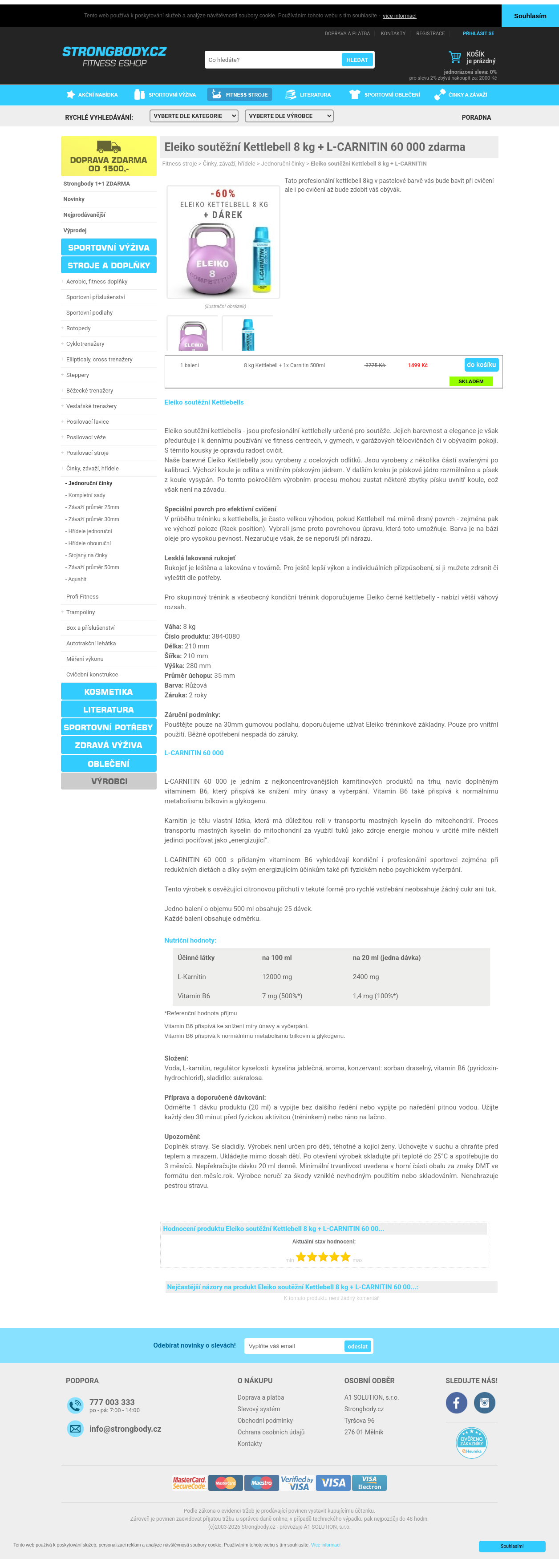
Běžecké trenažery (88, 390)
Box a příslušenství (89, 627)
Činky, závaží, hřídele (91, 468)
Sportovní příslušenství (94, 296)
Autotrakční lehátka (90, 643)
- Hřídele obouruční (88, 543)
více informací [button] (400, 16)
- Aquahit (75, 579)
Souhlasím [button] (530, 16)
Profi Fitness (81, 596)
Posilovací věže (85, 436)
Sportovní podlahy (88, 312)
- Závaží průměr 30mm (92, 519)
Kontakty (250, 1443)
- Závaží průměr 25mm (92, 507)
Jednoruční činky (283, 163)
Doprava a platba (261, 1397)
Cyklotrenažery (84, 343)
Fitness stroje (179, 163)
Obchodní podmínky (265, 1420)
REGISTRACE (431, 33)
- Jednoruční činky (89, 483)
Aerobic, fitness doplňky (96, 281)
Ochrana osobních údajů (271, 1432)
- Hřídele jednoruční (88, 531)
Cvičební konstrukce (91, 674)
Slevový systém (259, 1409)
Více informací (325, 1545)
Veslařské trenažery (90, 405)
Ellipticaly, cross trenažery (98, 359)
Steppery (76, 374)
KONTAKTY (393, 33)
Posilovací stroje (86, 452)
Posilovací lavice (86, 421)
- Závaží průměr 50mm (92, 567)
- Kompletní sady (85, 495)
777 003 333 (112, 1402)
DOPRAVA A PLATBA (347, 33)
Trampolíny (79, 611)
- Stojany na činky (86, 555)
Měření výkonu (84, 658)
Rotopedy (77, 327)
